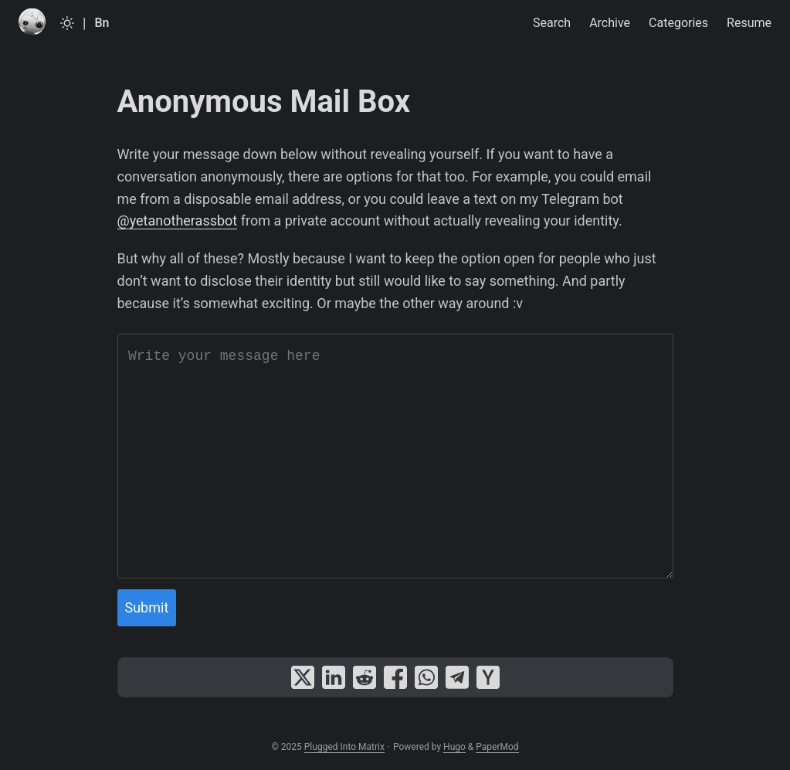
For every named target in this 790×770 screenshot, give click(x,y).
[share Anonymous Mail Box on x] (302, 677)
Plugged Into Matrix (344, 746)
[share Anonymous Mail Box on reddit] (364, 677)
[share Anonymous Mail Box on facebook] (395, 677)
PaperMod (497, 746)
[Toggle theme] (67, 23)
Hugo (454, 746)
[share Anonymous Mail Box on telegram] (457, 677)
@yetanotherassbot (177, 220)
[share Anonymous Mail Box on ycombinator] (488, 677)
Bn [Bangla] (101, 22)
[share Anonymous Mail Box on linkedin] (333, 677)
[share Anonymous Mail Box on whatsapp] (426, 677)
